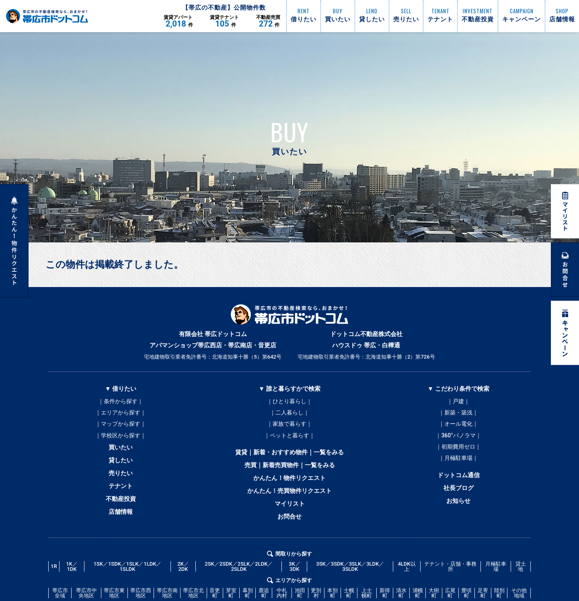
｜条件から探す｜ (120, 401)
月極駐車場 (495, 573)
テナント (121, 491)
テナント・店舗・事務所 (450, 573)
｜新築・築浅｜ (458, 413)
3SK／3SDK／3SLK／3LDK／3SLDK (350, 573)
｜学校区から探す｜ (120, 438)
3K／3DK (294, 573)
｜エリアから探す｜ (120, 413)
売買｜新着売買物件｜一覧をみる (289, 469)
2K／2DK (183, 573)
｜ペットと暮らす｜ (289, 438)
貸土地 (520, 573)
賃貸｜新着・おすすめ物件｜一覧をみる (289, 455)
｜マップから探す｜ (120, 426)
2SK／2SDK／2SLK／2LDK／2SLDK (239, 573)
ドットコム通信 (458, 479)
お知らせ (458, 507)
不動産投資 (121, 505)
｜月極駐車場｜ (458, 462)
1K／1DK (72, 573)
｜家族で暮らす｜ (289, 426)
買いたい (121, 450)
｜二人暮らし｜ (289, 413)
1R (54, 573)
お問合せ (289, 523)
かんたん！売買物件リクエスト (289, 496)
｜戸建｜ (458, 401)
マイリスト (290, 510)
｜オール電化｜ (458, 426)
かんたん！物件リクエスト (289, 482)
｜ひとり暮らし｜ (289, 401)
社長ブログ (458, 493)
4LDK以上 (406, 573)
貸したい (121, 464)
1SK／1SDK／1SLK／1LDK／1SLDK (127, 573)
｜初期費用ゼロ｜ (458, 450)
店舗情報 (121, 519)
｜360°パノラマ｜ (458, 438)
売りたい (121, 478)
